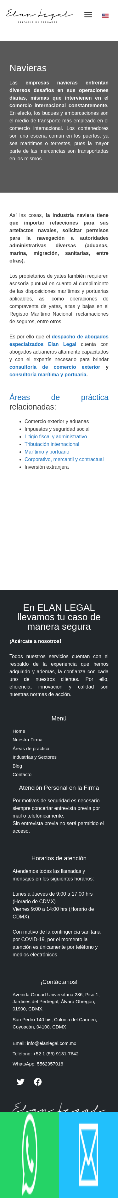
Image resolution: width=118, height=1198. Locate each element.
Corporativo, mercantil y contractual (64, 459)
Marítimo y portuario (47, 451)
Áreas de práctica (59, 397)
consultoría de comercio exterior (57, 367)
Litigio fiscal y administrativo (56, 436)
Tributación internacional (52, 444)
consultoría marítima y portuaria (48, 374)
